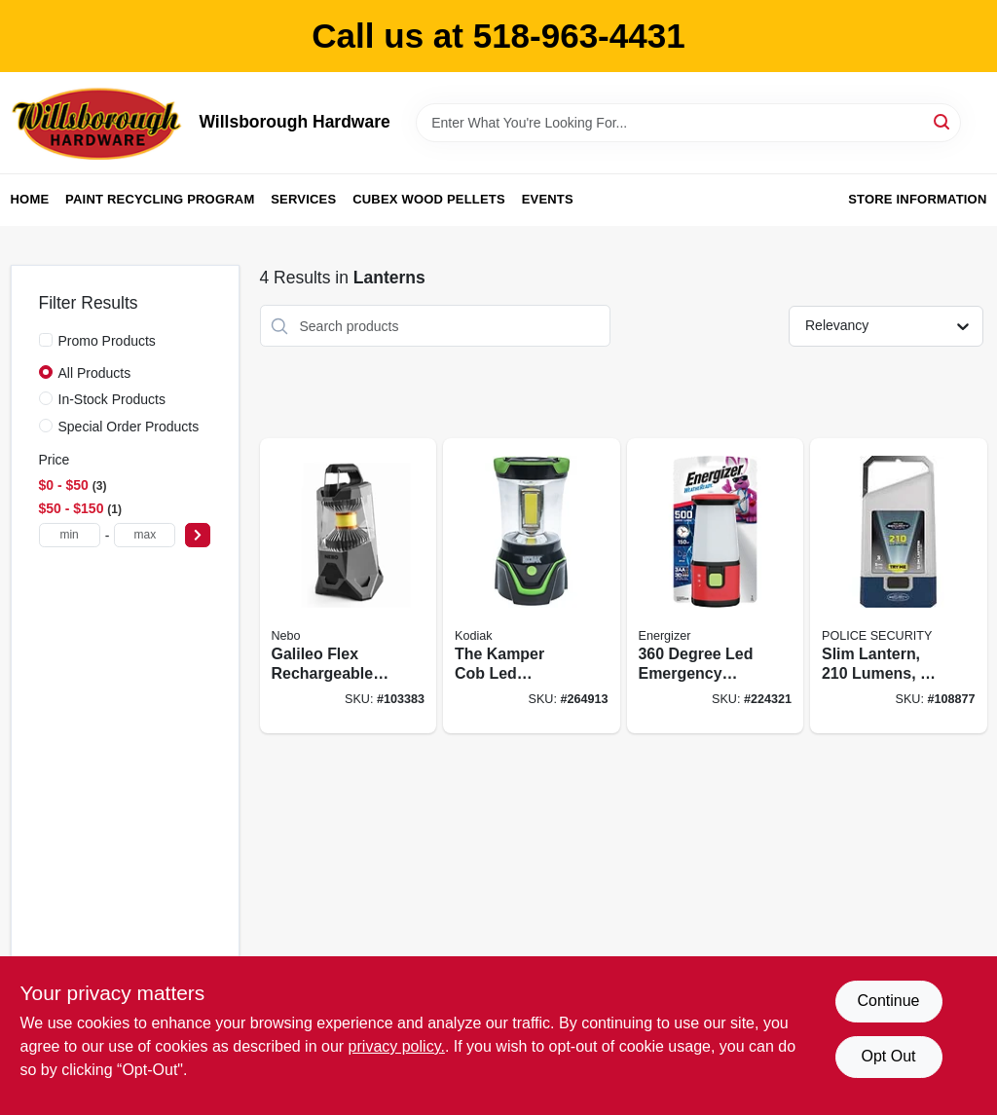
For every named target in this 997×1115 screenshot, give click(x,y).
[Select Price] (197, 535)
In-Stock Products (112, 399)
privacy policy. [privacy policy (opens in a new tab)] (397, 1046)
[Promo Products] (46, 340)
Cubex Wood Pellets (428, 199)
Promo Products (107, 341)
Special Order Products (129, 426)
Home (30, 199)
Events (547, 199)
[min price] (69, 535)
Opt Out (888, 1056)
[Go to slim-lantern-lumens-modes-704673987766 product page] (898, 585)
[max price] (144, 535)
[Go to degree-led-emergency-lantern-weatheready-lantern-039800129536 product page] (715, 585)
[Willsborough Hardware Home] (98, 123)
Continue (888, 1000)
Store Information (917, 199)
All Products (94, 373)
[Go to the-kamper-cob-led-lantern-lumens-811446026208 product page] (531, 585)
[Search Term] (688, 122)
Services (303, 199)
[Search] (943, 121)
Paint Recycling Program (159, 199)
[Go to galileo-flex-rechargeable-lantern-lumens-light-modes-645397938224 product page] (348, 585)
